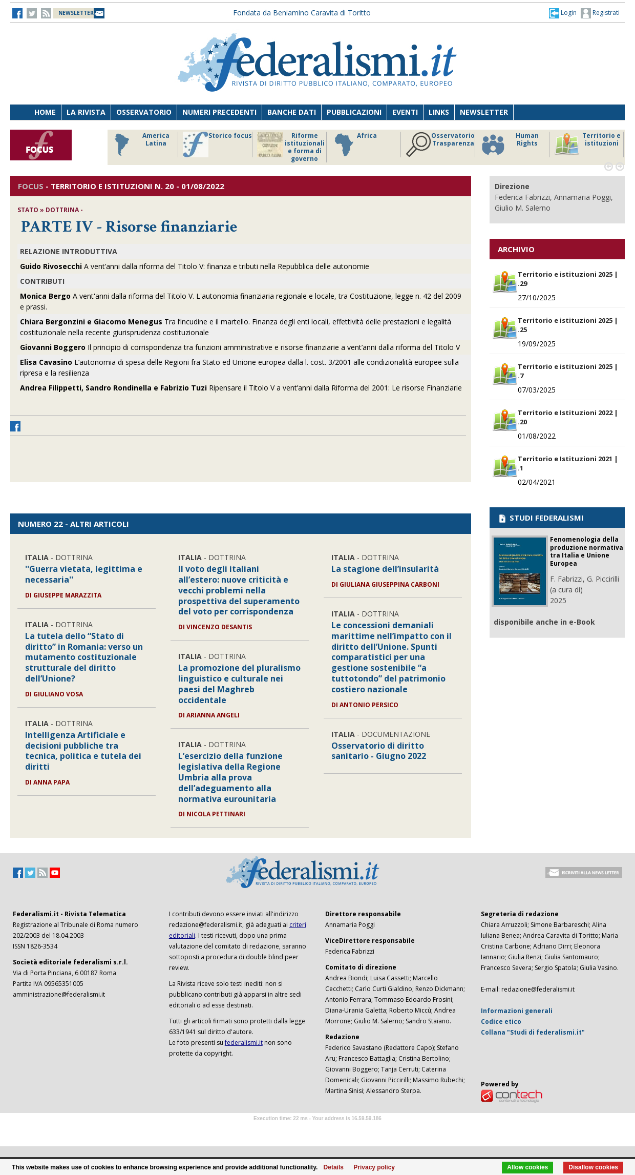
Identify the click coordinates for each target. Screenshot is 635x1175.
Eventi (405, 112)
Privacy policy (374, 1167)
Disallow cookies (593, 1167)
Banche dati (291, 112)
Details (334, 1167)
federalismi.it (244, 1042)
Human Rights (509, 144)
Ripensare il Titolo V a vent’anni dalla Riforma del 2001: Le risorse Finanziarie (241, 388)
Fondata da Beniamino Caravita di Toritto (302, 12)
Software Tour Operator (317, 1130)
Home (45, 112)
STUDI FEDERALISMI (540, 517)
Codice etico (501, 1021)
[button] (563, 13)
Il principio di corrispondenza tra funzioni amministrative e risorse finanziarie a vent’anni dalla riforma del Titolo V (240, 347)
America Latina (139, 144)
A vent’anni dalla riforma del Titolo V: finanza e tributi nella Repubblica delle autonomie (194, 266)
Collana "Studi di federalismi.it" (533, 1032)
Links (439, 112)
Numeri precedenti (219, 112)
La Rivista (86, 112)
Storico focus (217, 144)
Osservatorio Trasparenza (440, 144)
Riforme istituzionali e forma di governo (291, 147)
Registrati (600, 13)
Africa (354, 144)
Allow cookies (527, 1167)
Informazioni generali (517, 1010)
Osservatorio (144, 112)
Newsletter (484, 112)
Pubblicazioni (354, 112)
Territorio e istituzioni (587, 144)
